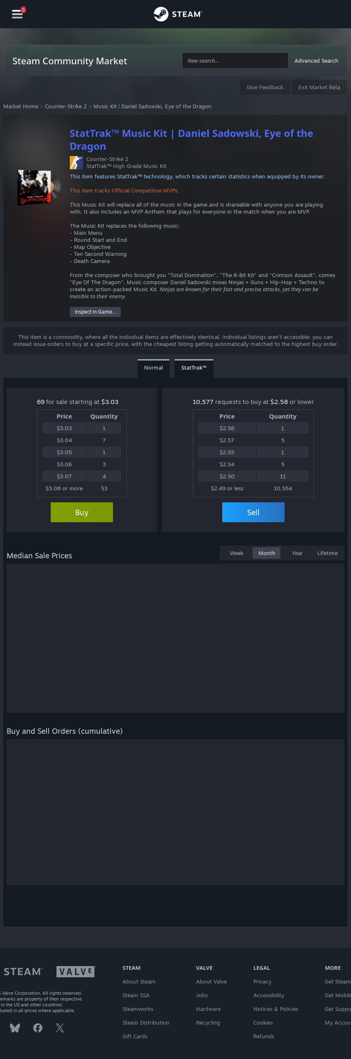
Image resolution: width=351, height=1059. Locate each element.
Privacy (262, 981)
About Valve (211, 981)
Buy (81, 512)
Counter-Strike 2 (66, 106)
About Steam (139, 981)
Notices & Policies (275, 1008)
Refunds (263, 1036)
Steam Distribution (146, 1022)
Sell (253, 512)
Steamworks (138, 1008)
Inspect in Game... (95, 312)
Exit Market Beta (319, 87)
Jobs (202, 995)
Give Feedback (265, 87)
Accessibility (268, 995)
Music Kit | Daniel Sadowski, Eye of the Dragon (152, 106)
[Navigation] (17, 14)
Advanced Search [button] (317, 60)
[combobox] (235, 60)
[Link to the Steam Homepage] (178, 15)
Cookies (263, 1022)
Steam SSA (136, 995)
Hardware (208, 1008)
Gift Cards (135, 1036)
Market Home (20, 106)
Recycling (208, 1022)
